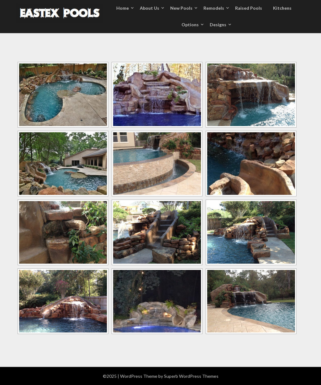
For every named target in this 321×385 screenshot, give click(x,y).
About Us (149, 8)
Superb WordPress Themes (191, 376)
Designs (218, 24)
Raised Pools (248, 8)
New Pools (181, 8)
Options (190, 24)
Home (122, 8)
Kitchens (282, 8)
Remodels (213, 8)
